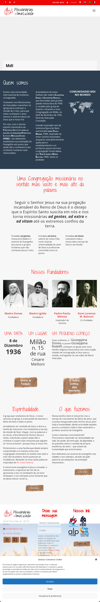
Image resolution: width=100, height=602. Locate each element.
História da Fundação (25, 382)
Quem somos (15, 82)
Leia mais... (34, 488)
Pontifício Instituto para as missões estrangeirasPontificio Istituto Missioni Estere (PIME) (17, 134)
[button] (96, 559)
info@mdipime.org (14, 528)
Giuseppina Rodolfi (51, 97)
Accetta (50, 581)
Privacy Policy (54, 550)
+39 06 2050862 (13, 533)
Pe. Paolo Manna (25, 462)
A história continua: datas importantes (74, 386)
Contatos (74, 2)
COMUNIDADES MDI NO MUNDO (83, 93)
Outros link (81, 543)
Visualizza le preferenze (50, 596)
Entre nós (58, 2)
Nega (50, 588)
